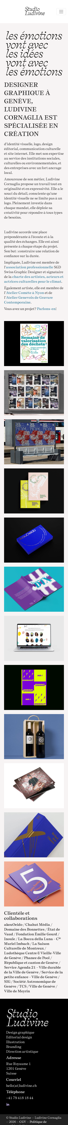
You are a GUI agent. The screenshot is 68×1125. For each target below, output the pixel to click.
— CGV (21, 1121)
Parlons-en (46, 309)
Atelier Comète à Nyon (25, 293)
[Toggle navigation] (61, 11)
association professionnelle (29, 267)
